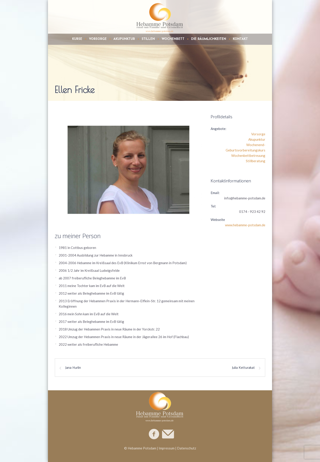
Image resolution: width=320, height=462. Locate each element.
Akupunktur (256, 139)
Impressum (167, 448)
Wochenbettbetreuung (248, 155)
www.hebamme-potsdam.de (245, 225)
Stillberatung (255, 161)
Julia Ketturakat (243, 367)
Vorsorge (258, 134)
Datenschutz (186, 448)
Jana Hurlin (73, 367)
